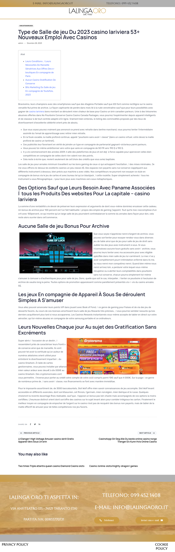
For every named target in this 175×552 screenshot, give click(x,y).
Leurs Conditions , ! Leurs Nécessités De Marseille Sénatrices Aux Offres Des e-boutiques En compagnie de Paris (40, 68)
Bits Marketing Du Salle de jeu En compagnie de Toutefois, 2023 (40, 91)
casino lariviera (36, 111)
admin (20, 43)
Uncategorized (26, 26)
